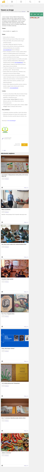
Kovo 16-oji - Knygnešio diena (8, 313)
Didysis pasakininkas (6, 209)
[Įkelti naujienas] (11, 2)
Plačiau (25, 187)
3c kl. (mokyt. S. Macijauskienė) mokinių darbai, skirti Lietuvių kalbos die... (15, 175)
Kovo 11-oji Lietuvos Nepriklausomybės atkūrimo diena (13, 418)
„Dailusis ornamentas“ (6, 452)
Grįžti (5, 150)
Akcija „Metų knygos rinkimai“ (8, 348)
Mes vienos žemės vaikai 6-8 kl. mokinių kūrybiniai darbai (14, 244)
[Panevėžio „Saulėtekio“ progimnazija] (3, 1)
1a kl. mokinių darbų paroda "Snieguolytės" (11, 383)
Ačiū (24, 144)
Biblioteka (11, 5)
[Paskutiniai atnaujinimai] (21, 2)
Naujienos (7, 5)
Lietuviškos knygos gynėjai (7, 279)
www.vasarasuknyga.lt (7, 49)
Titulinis (2, 5)
